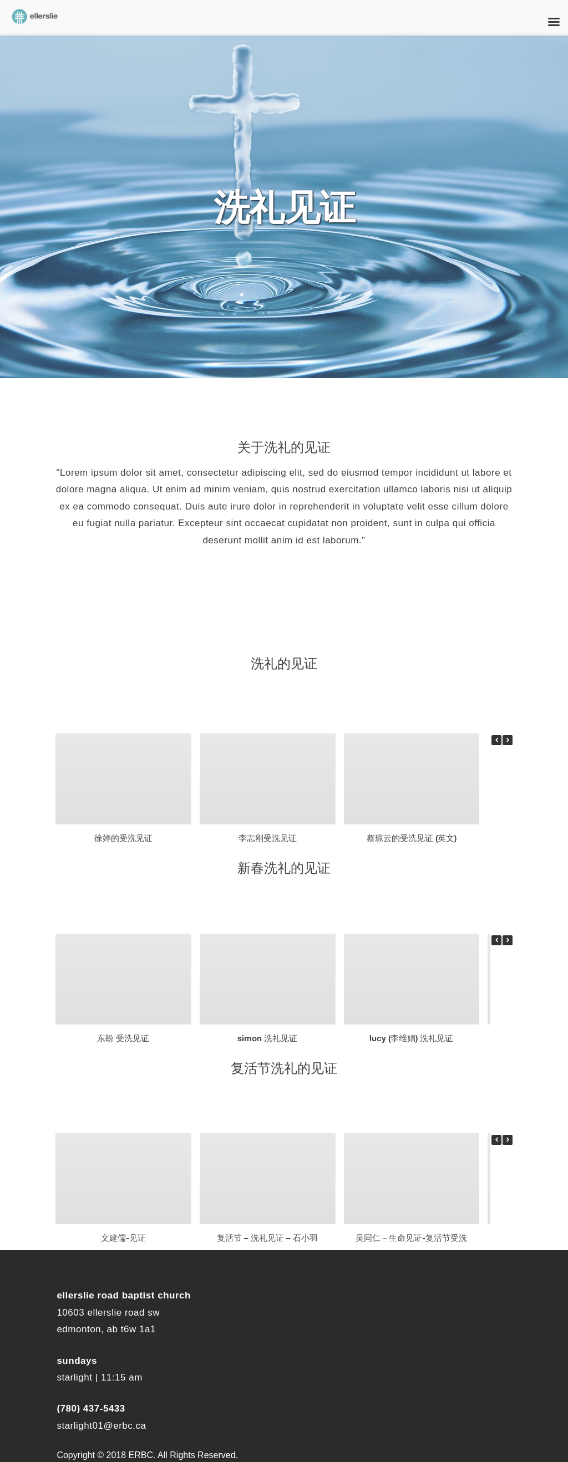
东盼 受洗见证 (123, 1037)
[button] (508, 740)
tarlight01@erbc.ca (104, 1425)
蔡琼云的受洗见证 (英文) (412, 837)
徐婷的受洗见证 (123, 837)
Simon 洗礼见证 (267, 1037)
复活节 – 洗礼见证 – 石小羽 (267, 1237)
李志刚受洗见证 (268, 837)
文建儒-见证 (123, 1237)
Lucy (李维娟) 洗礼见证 (411, 1037)
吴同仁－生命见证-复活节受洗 (411, 1237)
